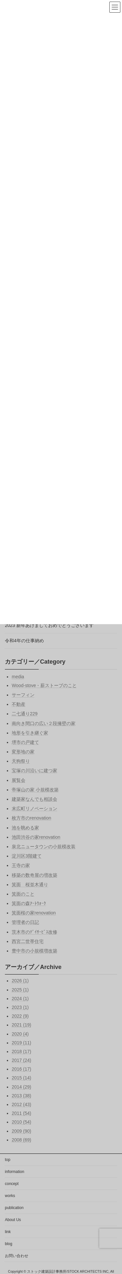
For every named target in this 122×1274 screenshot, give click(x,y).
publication (14, 1207)
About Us (13, 1219)
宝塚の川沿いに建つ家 (34, 770)
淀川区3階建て (27, 856)
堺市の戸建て (25, 742)
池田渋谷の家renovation (36, 836)
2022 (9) (20, 1016)
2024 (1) (20, 998)
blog (8, 1244)
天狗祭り (21, 761)
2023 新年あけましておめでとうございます (49, 625)
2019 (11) (21, 1042)
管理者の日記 (25, 922)
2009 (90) (21, 1130)
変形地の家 (23, 751)
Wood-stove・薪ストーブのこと (44, 685)
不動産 (18, 704)
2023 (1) (20, 1007)
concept (12, 1183)
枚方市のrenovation (31, 818)
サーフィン (23, 694)
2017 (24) (21, 1060)
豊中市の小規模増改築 (34, 950)
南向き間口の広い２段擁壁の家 (43, 723)
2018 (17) (21, 1051)
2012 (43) (21, 1104)
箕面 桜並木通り (30, 884)
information (14, 1171)
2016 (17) (21, 1069)
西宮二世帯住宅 (28, 941)
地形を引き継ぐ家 (30, 732)
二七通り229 (24, 713)
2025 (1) (20, 989)
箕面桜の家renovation (34, 912)
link (8, 1231)
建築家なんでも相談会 (34, 799)
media (18, 676)
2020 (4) (20, 1033)
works (10, 1195)
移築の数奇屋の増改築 (34, 874)
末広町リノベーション (34, 808)
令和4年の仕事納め (24, 640)
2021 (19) (21, 1024)
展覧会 (18, 780)
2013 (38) (21, 1095)
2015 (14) (21, 1077)
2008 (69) (21, 1139)
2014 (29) (21, 1086)
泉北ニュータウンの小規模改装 (43, 846)
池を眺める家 (25, 827)
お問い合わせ (16, 1256)
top (7, 1159)
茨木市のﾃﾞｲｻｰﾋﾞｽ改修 (34, 931)
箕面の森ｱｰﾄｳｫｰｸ (29, 903)
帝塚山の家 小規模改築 (35, 789)
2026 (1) (20, 980)
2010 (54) (21, 1122)
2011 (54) (21, 1113)
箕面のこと (23, 894)
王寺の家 (21, 865)
